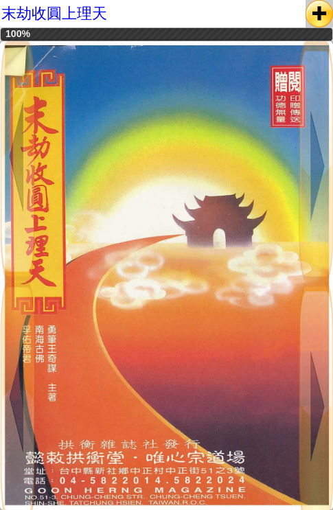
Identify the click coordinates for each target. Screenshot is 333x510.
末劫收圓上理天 (54, 13)
